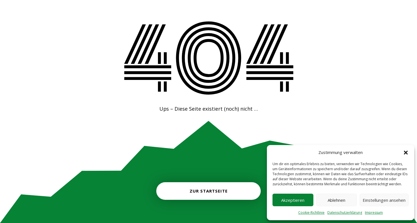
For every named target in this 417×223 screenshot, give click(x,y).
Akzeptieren (292, 200)
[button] (406, 152)
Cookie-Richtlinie (311, 212)
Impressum (374, 212)
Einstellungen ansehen (384, 200)
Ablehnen (336, 200)
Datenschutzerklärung (344, 212)
